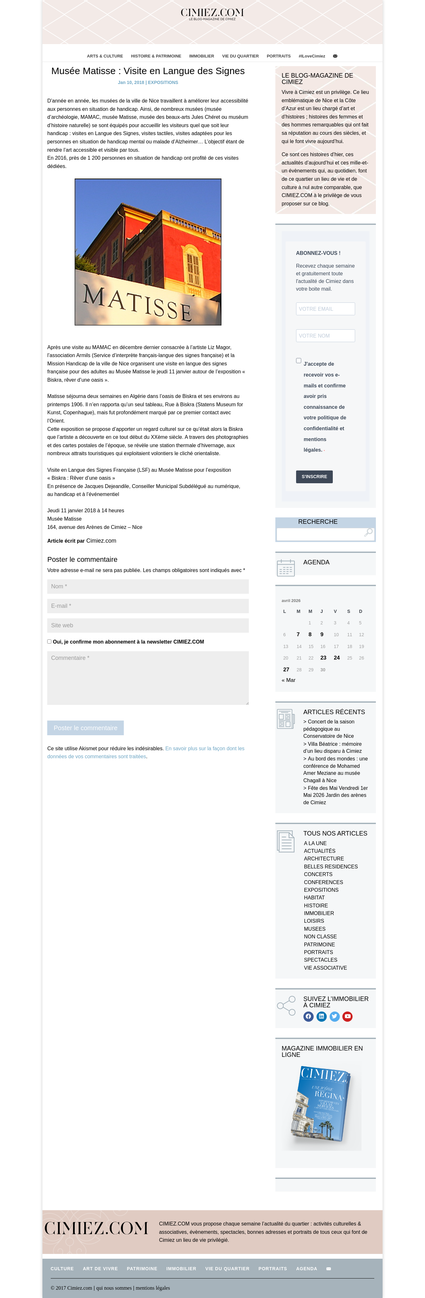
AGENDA (306, 1268)
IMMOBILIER (201, 56)
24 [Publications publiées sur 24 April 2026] (337, 658)
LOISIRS (314, 921)
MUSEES (315, 929)
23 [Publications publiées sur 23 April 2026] (323, 658)
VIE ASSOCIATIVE (325, 968)
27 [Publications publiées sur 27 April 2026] (286, 670)
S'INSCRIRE (314, 476)
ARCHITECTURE (324, 858)
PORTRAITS (279, 56)
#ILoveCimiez (312, 56)
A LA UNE (315, 843)
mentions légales (153, 1288)
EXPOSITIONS (163, 82)
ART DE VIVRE (100, 1268)
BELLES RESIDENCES (331, 866)
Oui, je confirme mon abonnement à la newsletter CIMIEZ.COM (125, 642)
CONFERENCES (323, 882)
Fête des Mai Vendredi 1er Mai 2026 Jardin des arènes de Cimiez (335, 795)
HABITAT (314, 897)
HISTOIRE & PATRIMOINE (156, 56)
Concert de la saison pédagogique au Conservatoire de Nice (328, 729)
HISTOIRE (316, 905)
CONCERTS (318, 874)
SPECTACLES (321, 960)
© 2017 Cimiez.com (71, 1288)
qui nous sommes (114, 1288)
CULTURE (62, 1268)
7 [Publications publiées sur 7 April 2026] (298, 634)
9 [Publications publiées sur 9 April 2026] (321, 634)
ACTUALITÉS (320, 851)
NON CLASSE (320, 936)
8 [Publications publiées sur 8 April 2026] (310, 634)
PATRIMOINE (319, 944)
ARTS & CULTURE (105, 56)
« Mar (288, 680)
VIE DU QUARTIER (240, 56)
